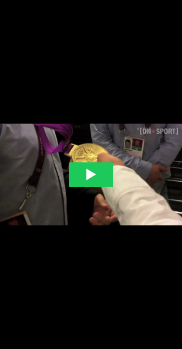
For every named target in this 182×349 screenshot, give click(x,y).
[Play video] (91, 174)
